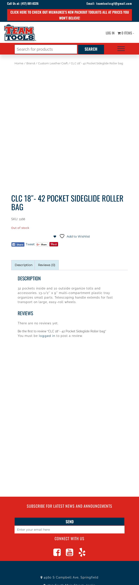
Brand (30, 63)
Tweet (30, 244)
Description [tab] (23, 265)
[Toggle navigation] (121, 49)
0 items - (125, 33)
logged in (47, 336)
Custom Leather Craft (53, 63)
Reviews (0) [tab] (46, 265)
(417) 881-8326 (29, 3)
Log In (110, 33)
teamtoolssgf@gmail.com (114, 3)
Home (18, 63)
